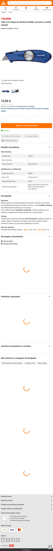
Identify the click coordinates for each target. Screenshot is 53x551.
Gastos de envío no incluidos (26, 106)
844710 (26, 230)
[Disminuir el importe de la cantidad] (3, 119)
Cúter (10, 12)
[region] (26, 91)
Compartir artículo (31, 136)
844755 (40, 230)
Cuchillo (3, 12)
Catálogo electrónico (9, 140)
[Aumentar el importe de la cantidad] (49, 119)
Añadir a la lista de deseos (11, 136)
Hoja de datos (7, 241)
